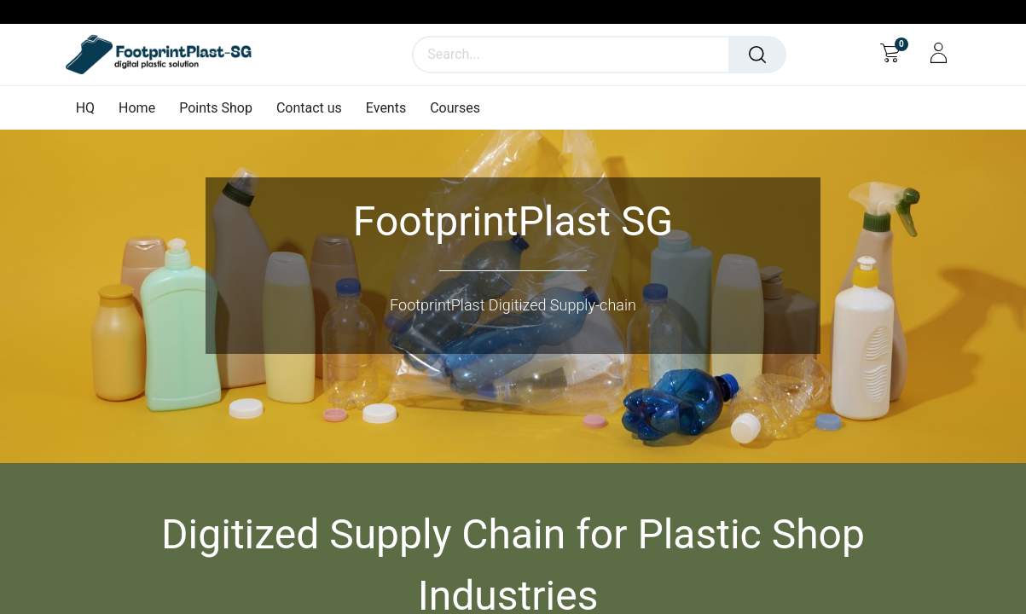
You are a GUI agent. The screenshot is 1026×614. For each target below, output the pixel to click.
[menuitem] (91, 108)
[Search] (757, 55)
